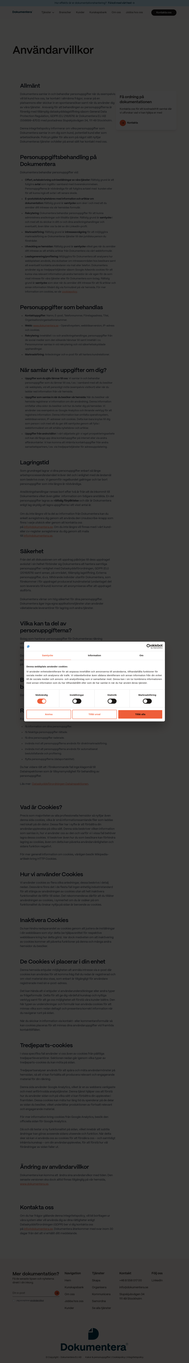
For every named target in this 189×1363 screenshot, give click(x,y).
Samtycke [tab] (47, 655)
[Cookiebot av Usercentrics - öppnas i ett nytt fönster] (149, 646)
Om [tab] (141, 655)
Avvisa (48, 714)
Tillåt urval (94, 714)
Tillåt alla (140, 714)
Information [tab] (94, 655)
